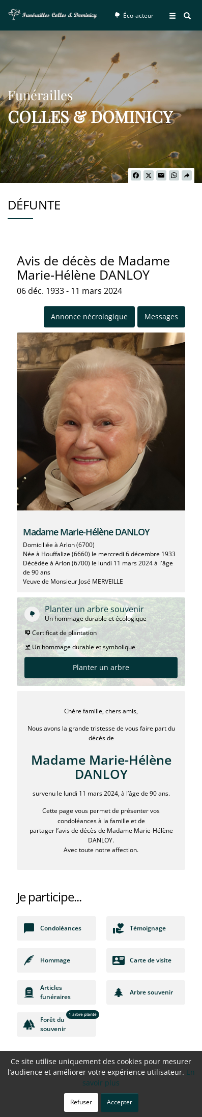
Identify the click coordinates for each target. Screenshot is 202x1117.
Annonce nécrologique (89, 316)
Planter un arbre (101, 667)
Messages (161, 316)
